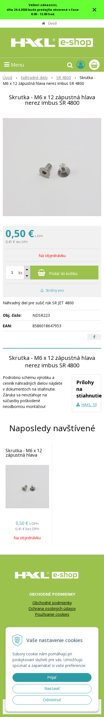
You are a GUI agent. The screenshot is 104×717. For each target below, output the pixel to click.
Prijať (52, 677)
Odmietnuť (52, 700)
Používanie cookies (52, 614)
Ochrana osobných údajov (52, 608)
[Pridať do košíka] (52, 272)
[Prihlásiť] (81, 64)
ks (20, 272)
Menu (14, 64)
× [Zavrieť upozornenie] (94, 9)
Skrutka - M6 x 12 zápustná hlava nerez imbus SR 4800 (27, 455)
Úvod (52, 23)
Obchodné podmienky (52, 602)
